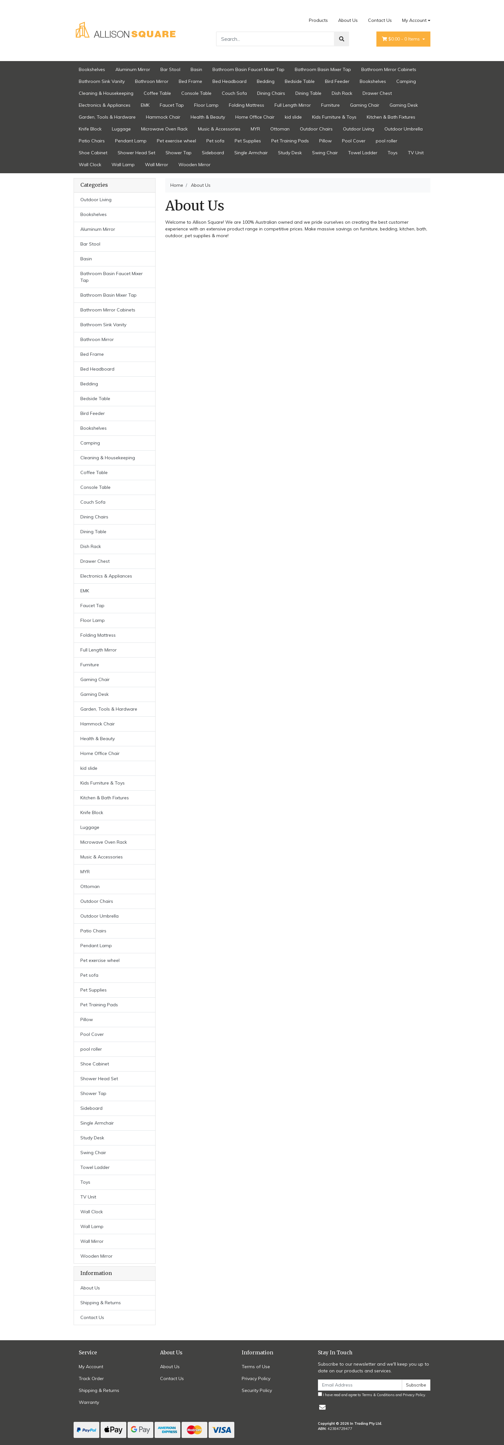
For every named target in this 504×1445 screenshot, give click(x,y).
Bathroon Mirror (151, 81)
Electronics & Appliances (104, 105)
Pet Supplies (248, 141)
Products (318, 20)
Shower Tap (179, 153)
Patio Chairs (92, 141)
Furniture (330, 105)
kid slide (293, 117)
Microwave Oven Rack (164, 129)
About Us (348, 20)
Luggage (121, 129)
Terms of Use (256, 1366)
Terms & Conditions (378, 1395)
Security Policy (257, 1390)
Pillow (325, 141)
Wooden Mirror (194, 164)
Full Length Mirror (292, 105)
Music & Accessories (219, 129)
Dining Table (308, 93)
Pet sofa (215, 141)
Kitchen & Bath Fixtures (391, 117)
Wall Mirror (156, 164)
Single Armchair (251, 153)
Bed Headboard (229, 81)
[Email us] (322, 1407)
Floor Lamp (206, 105)
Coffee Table (157, 93)
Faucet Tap (172, 105)
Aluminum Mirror (132, 69)
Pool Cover (353, 141)
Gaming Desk (404, 105)
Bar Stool (170, 69)
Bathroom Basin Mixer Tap (323, 69)
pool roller (386, 141)
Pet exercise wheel (176, 141)
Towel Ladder (362, 153)
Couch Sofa (234, 93)
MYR (255, 129)
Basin (196, 69)
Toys (393, 153)
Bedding (265, 81)
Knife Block (90, 129)
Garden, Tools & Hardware (107, 117)
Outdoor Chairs (316, 129)
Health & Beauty (208, 117)
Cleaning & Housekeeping (106, 93)
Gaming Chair (364, 105)
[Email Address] (360, 1385)
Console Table (196, 93)
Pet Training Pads (290, 141)
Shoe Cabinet (93, 153)
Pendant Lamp (131, 141)
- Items (401, 39)
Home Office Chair (254, 117)
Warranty (89, 1402)
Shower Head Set (136, 153)
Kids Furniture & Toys (334, 117)
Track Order (91, 1378)
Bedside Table (300, 81)
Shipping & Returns (100, 1303)
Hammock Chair (163, 117)
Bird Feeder (337, 81)
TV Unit (416, 153)
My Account (91, 1366)
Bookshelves (92, 69)
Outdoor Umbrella (403, 129)
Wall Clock (90, 164)
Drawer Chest (377, 93)
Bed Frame (190, 81)
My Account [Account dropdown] (414, 20)
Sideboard (213, 153)
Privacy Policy (256, 1378)
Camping (406, 81)
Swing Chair (325, 153)
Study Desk (290, 153)
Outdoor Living (358, 129)
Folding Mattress (246, 105)
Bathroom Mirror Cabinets (388, 69)
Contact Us (380, 20)
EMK (145, 105)
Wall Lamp (123, 164)
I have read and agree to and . (372, 1394)
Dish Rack (342, 93)
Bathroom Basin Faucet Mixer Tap (248, 69)
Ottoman (280, 129)
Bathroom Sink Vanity (102, 81)
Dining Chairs (271, 93)
